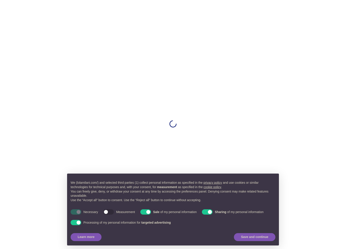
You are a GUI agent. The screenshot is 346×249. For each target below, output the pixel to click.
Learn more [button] (86, 237)
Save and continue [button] (254, 237)
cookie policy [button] (212, 187)
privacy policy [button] (212, 182)
